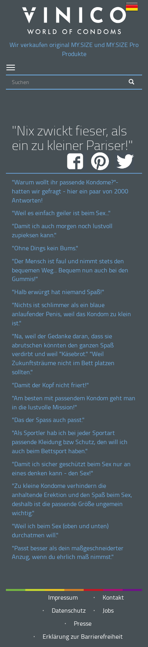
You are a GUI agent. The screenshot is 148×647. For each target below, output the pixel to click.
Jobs (108, 610)
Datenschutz (69, 610)
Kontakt (113, 597)
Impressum (63, 597)
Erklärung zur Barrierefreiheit (83, 636)
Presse (83, 623)
